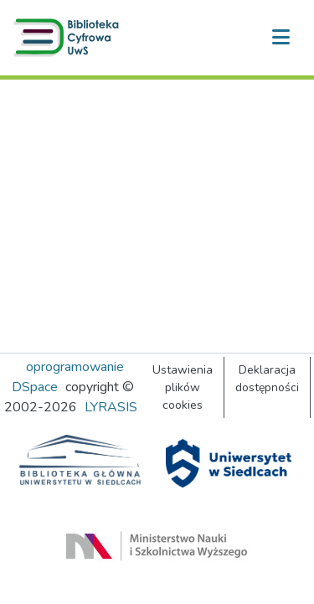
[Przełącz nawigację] (280, 38)
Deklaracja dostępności (267, 378)
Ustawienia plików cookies (182, 387)
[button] (69, 38)
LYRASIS (111, 407)
